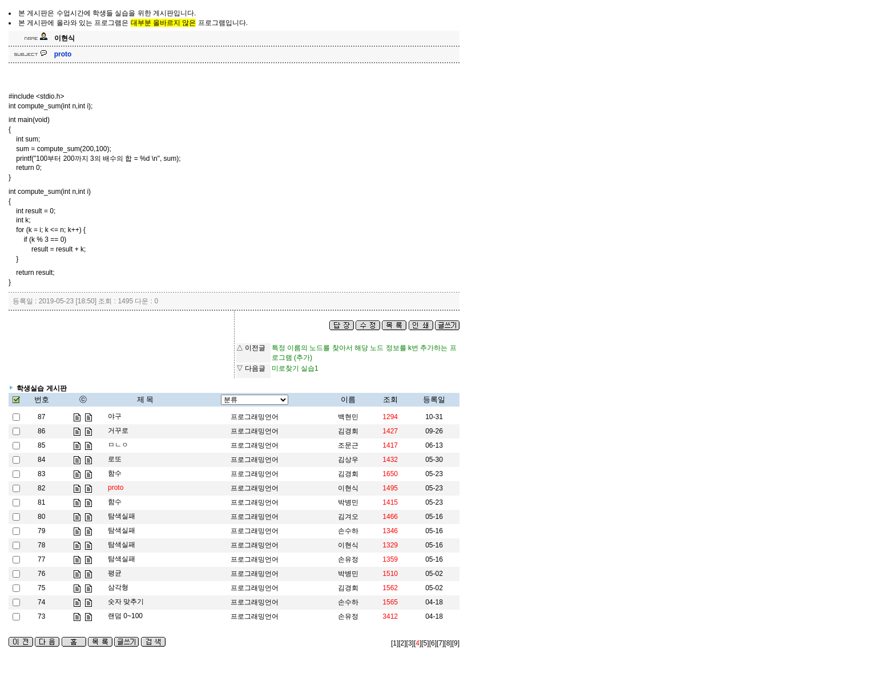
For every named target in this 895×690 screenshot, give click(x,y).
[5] (425, 643)
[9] (455, 643)
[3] (410, 643)
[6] (433, 643)
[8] (447, 643)
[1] (394, 643)
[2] (402, 643)
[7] (440, 643)
